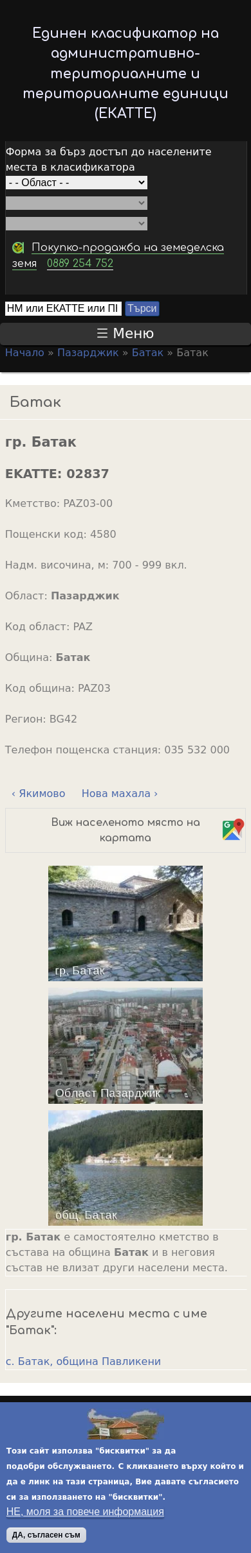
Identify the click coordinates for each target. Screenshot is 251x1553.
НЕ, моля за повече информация (85, 1514)
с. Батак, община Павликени (83, 1361)
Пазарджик (88, 353)
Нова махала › (120, 793)
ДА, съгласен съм (46, 1537)
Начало (24, 353)
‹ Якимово (39, 793)
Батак (148, 353)
